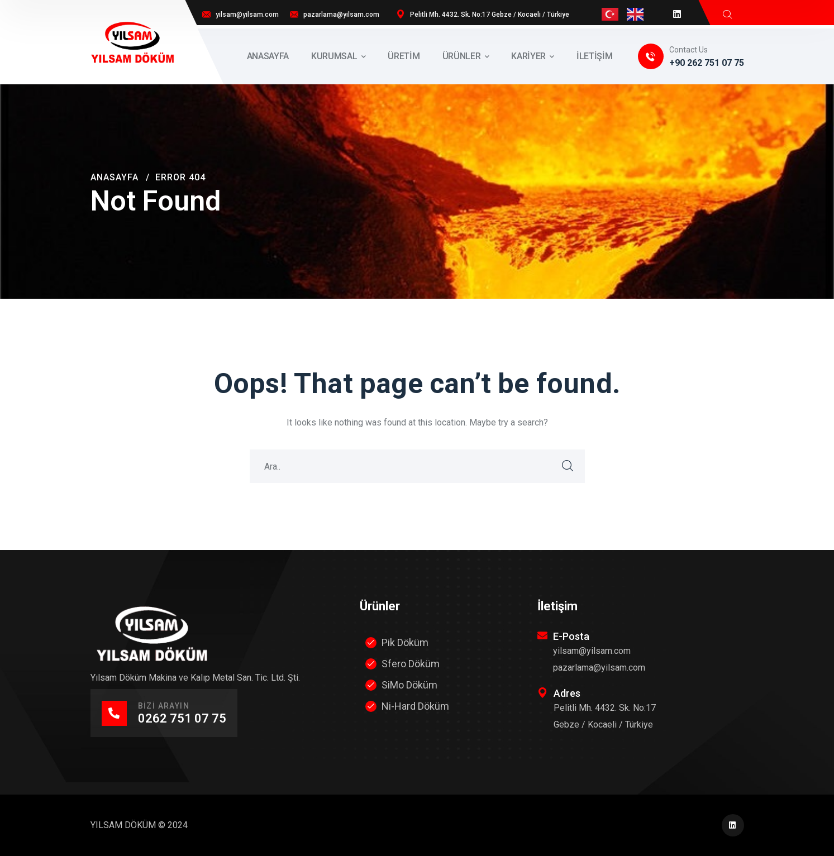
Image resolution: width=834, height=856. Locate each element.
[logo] (132, 41)
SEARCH (568, 466)
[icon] (677, 14)
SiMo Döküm (409, 685)
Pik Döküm (405, 642)
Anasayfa (114, 177)
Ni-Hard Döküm (415, 706)
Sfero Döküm (411, 664)
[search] (727, 14)
